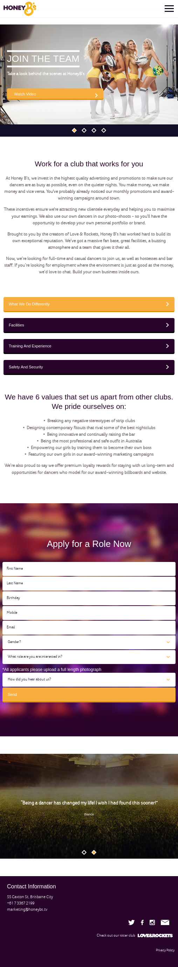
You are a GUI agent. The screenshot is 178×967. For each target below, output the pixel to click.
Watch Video (25, 94)
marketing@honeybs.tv (27, 910)
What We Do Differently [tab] (29, 304)
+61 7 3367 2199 (20, 903)
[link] (18, 9)
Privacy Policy (165, 950)
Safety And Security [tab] (26, 367)
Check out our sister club (135, 936)
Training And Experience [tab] (30, 346)
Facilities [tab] (16, 325)
